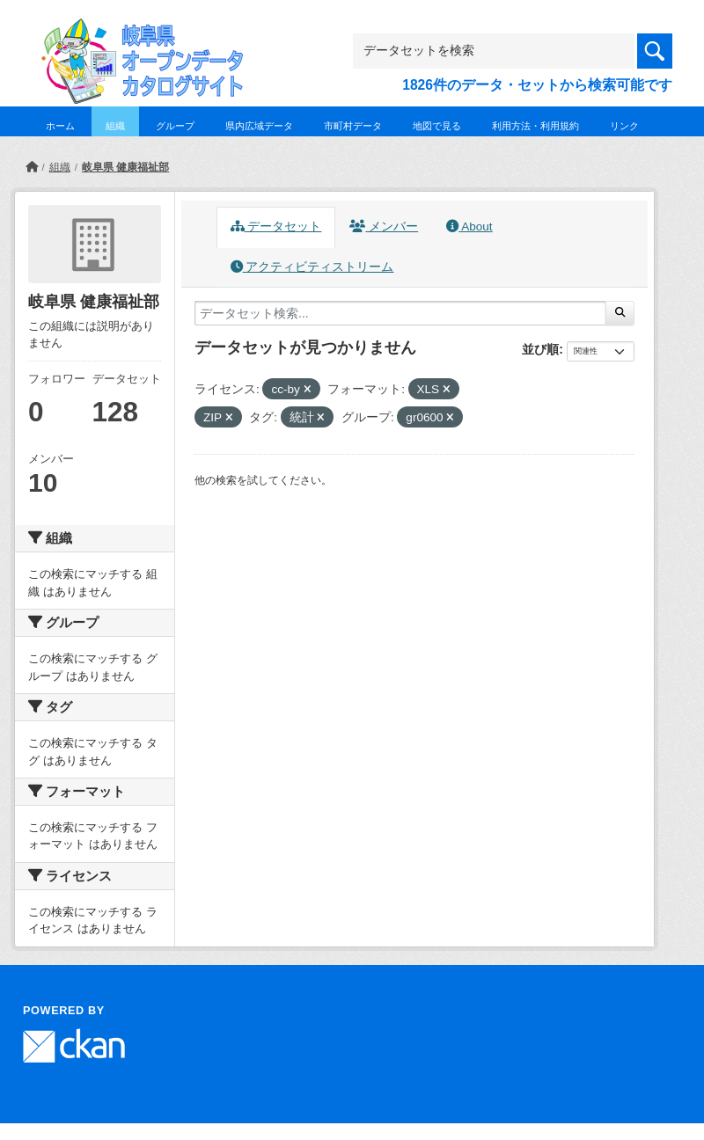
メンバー (383, 226)
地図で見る (437, 126)
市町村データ (353, 126)
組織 (115, 126)
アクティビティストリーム (312, 267)
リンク (624, 126)
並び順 (540, 349)
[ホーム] (32, 167)
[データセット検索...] (400, 313)
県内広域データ (259, 126)
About (469, 226)
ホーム (60, 126)
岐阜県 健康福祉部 (125, 167)
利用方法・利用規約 (535, 126)
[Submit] (619, 313)
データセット (276, 226)
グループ (175, 126)
